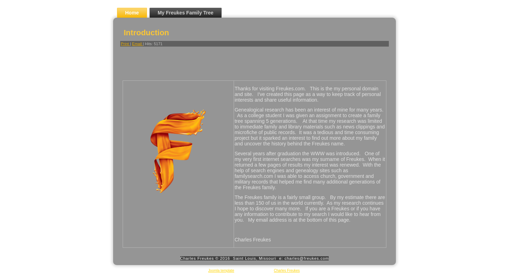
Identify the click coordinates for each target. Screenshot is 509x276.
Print (125, 44)
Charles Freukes (287, 270)
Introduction (146, 32)
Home (132, 13)
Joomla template (221, 270)
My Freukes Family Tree (185, 13)
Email (137, 44)
